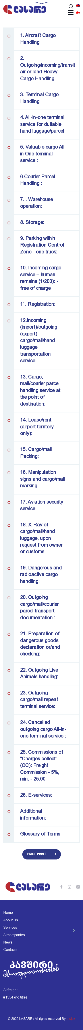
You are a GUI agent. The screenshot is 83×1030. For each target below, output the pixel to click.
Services (10, 927)
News (7, 942)
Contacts (10, 949)
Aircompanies (14, 935)
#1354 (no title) (15, 997)
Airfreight (10, 990)
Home (8, 912)
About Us (10, 920)
